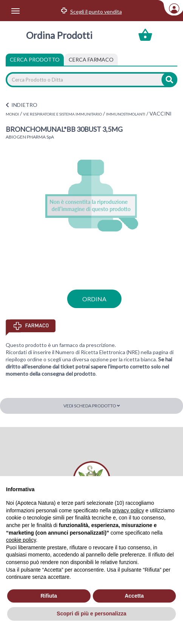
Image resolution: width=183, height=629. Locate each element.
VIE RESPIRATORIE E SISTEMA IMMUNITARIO (62, 114)
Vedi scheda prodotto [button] (91, 406)
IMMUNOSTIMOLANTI (125, 114)
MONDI (12, 114)
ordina (94, 298)
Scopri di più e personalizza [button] (91, 613)
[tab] (91, 60)
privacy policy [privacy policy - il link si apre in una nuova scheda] (128, 510)
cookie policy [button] (21, 540)
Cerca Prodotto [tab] (35, 59)
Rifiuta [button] (48, 596)
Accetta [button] (134, 596)
